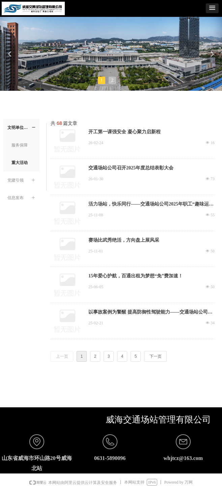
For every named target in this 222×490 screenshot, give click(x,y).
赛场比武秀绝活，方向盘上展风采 (123, 240)
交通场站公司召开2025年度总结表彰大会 (130, 167)
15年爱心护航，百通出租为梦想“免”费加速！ (135, 275)
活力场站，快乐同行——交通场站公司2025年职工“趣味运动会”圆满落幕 (151, 204)
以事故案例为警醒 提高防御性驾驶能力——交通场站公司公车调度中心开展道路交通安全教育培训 (150, 312)
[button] (212, 8)
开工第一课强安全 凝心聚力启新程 (124, 131)
